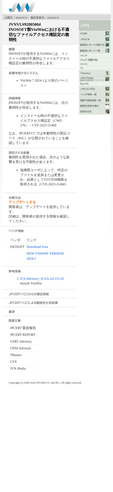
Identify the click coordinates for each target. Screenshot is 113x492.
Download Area (37, 247)
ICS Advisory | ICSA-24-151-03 (42, 278)
